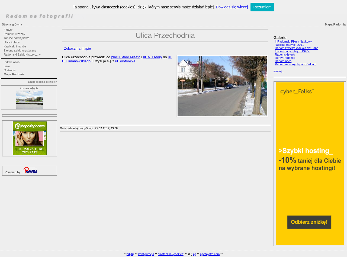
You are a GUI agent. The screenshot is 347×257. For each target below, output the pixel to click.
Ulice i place (12, 42)
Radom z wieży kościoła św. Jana (296, 48)
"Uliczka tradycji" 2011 (289, 44)
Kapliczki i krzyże (15, 46)
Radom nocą (283, 61)
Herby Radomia (285, 57)
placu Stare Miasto (125, 57)
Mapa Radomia (14, 74)
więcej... (279, 71)
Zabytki (8, 29)
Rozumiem (262, 7)
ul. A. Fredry (152, 57)
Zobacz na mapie (77, 48)
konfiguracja (146, 254)
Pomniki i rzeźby (14, 34)
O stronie (10, 70)
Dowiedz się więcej (232, 7)
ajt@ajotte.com (210, 254)
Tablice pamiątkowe (16, 38)
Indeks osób (12, 62)
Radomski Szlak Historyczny (22, 54)
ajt (194, 254)
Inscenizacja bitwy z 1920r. (292, 51)
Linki (7, 66)
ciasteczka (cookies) (171, 254)
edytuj (130, 254)
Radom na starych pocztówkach (295, 64)
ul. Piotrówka (125, 61)
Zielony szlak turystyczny (20, 50)
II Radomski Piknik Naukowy (293, 41)
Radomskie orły (285, 54)
